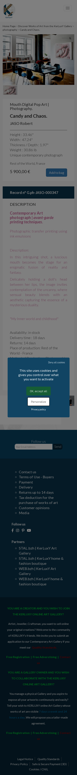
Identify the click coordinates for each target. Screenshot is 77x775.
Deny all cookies (56, 362)
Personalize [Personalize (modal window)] (38, 401)
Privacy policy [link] (38, 409)
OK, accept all (38, 391)
